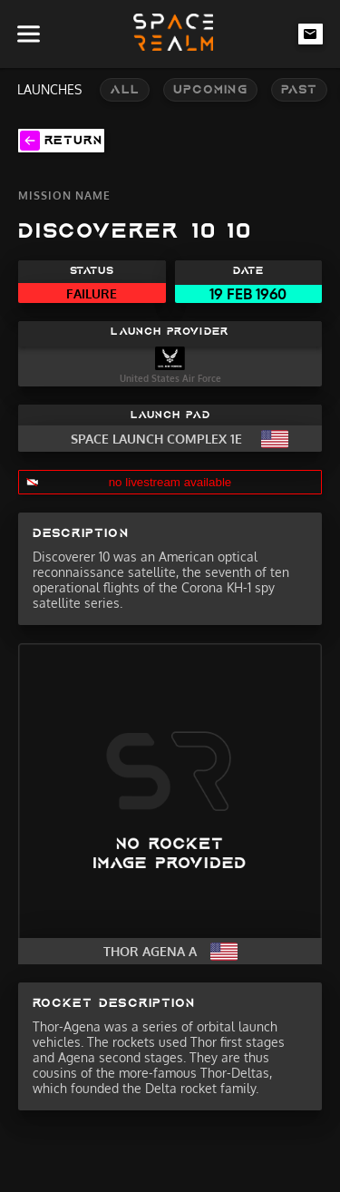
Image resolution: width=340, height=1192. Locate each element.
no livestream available (170, 482)
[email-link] (311, 34)
